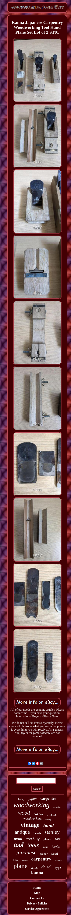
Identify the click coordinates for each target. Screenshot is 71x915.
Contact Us (37, 898)
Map (37, 893)
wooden (57, 807)
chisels (34, 868)
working (33, 838)
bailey (21, 799)
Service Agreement (37, 908)
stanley (52, 832)
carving (48, 820)
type (58, 867)
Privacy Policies (37, 903)
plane (21, 865)
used (54, 853)
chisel (46, 867)
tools (33, 845)
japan (32, 799)
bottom (38, 814)
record (25, 860)
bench (37, 833)
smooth (58, 860)
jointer (56, 846)
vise (15, 859)
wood (24, 813)
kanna (37, 872)
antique (22, 832)
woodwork (51, 815)
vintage (30, 824)
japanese (26, 852)
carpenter (48, 798)
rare (58, 839)
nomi (18, 838)
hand (48, 825)
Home (37, 887)
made (45, 846)
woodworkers (32, 818)
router (44, 853)
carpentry (41, 858)
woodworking (31, 805)
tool (18, 844)
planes (47, 839)
